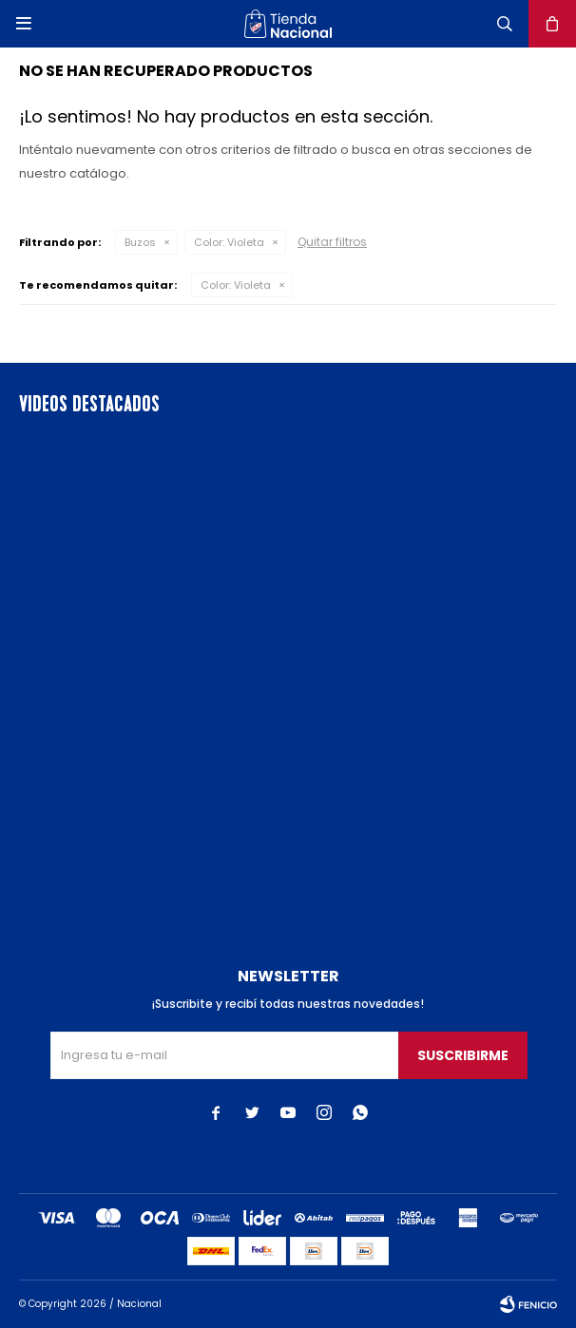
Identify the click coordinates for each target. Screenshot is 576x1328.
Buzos (140, 242)
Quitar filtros (332, 242)
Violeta (229, 242)
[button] (504, 23)
